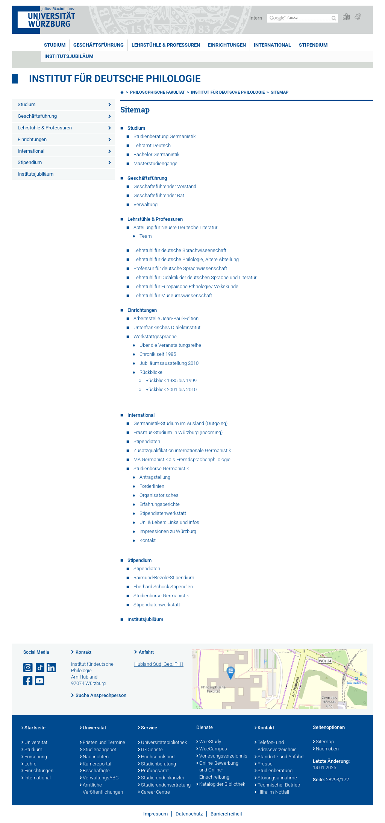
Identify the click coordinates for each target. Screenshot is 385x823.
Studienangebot (98, 750)
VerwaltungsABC (99, 778)
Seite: (319, 779)
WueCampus (211, 749)
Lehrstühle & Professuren (166, 45)
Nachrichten (94, 757)
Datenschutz (189, 814)
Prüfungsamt (153, 771)
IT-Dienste (150, 750)
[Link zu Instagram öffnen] (28, 667)
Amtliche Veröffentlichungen (101, 789)
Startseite (33, 728)
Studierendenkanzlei (161, 778)
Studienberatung (157, 764)
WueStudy (208, 742)
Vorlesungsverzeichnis (221, 756)
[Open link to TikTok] (40, 667)
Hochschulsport (156, 757)
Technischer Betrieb (277, 785)
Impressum (155, 814)
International (272, 45)
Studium (54, 45)
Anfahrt (146, 652)
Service (147, 728)
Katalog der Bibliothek (220, 784)
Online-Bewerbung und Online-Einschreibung (217, 770)
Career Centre (154, 792)
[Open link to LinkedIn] (52, 667)
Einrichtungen (227, 45)
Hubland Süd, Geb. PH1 (158, 664)
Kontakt (83, 652)
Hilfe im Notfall (272, 792)
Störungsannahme (276, 778)
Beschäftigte (95, 771)
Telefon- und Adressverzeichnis (276, 746)
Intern (255, 18)
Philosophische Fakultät (157, 92)
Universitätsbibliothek (162, 742)
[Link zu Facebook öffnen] (28, 681)
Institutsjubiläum (68, 56)
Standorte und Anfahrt (279, 757)
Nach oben (326, 749)
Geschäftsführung (98, 45)
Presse (264, 764)
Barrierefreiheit (226, 814)
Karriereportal (95, 764)
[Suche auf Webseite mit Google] (302, 18)
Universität (34, 742)
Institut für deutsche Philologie (115, 78)
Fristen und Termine (102, 742)
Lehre (28, 764)
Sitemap (279, 92)
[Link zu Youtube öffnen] (40, 681)
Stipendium (313, 45)
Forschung (34, 757)
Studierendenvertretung (163, 785)
